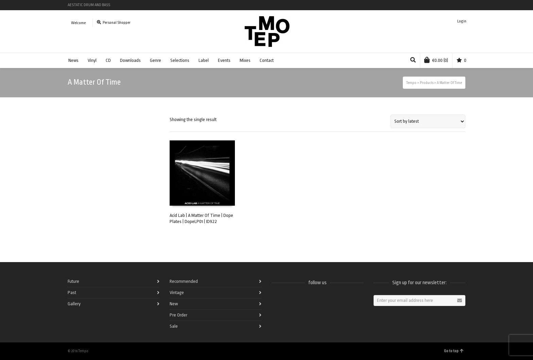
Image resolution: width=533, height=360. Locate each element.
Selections (179, 60)
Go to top (454, 351)
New (174, 303)
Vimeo (445, 5)
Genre (155, 60)
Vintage (177, 292)
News (73, 60)
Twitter (435, 5)
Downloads (130, 60)
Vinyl (92, 60)
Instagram (455, 5)
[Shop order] (428, 121)
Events (224, 60)
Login (461, 21)
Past (72, 292)
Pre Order (178, 315)
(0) (436, 60)
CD (108, 60)
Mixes (245, 60)
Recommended (184, 281)
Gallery (74, 303)
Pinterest (465, 5)
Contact (267, 60)
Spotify (425, 5)
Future (73, 281)
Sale (174, 326)
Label (204, 60)
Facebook (415, 5)
